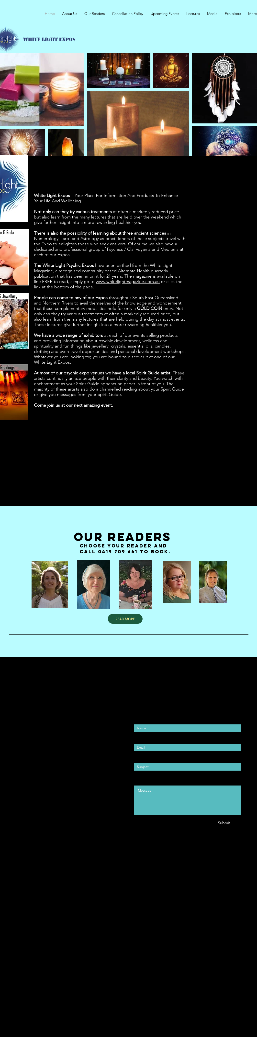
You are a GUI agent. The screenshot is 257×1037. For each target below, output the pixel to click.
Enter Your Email (148, 738)
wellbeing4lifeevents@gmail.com (44, 769)
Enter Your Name (149, 718)
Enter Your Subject (150, 757)
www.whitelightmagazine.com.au (128, 281)
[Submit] (224, 823)
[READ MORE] (125, 619)
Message (142, 779)
